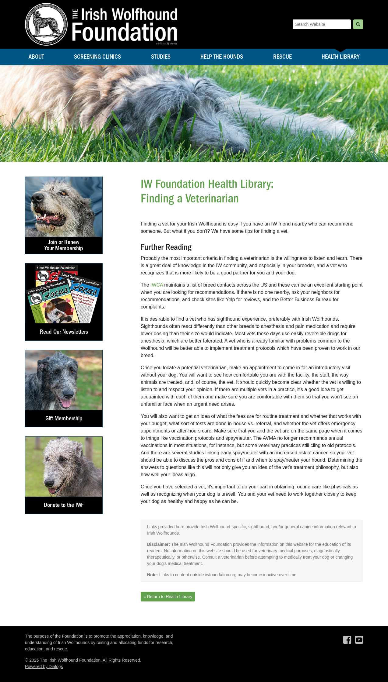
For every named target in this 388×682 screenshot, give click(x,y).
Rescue (282, 56)
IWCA (156, 285)
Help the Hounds (221, 56)
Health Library (340, 56)
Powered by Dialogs (44, 666)
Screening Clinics (97, 56)
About (36, 56)
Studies (161, 56)
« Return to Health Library (167, 596)
